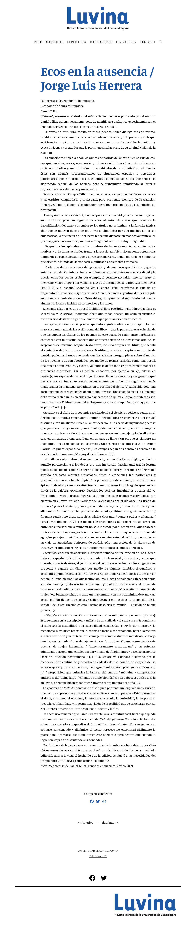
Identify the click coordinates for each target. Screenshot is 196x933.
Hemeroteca (76, 42)
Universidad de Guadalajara (98, 850)
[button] (160, 42)
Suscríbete (54, 42)
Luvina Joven (126, 42)
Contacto (147, 42)
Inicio (38, 42)
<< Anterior (85, 822)
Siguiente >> (110, 822)
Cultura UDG (98, 856)
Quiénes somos (101, 42)
